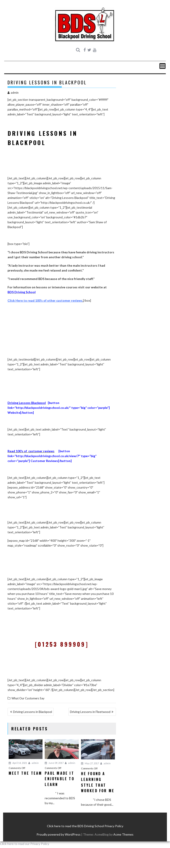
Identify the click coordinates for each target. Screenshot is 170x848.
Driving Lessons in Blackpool (32, 712)
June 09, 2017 (54, 762)
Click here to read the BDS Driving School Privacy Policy (85, 826)
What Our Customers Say (28, 698)
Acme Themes (123, 834)
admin (13, 92)
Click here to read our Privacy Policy (24, 844)
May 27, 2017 (90, 763)
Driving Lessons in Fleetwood (90, 712)
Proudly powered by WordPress (59, 834)
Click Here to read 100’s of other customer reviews (45, 300)
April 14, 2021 (18, 762)
